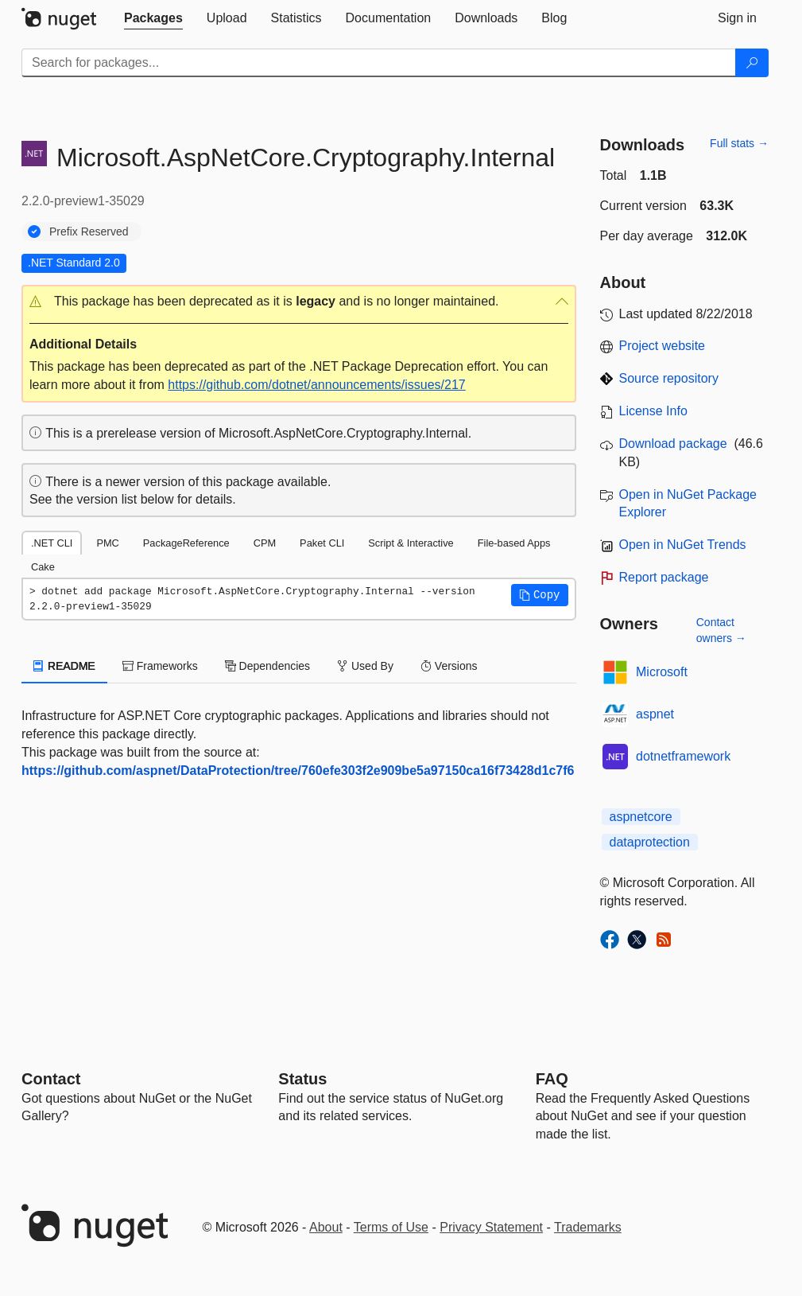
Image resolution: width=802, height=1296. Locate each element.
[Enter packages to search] (378, 63)
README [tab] (64, 666)
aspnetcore (641, 816)
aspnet (655, 714)
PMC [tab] (107, 543)
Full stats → (739, 143)
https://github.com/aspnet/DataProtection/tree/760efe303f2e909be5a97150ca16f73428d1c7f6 (297, 770)
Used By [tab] (365, 666)
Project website (662, 345)
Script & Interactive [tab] (410, 543)
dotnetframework (683, 756)
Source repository (669, 378)
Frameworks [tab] (160, 666)
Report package (664, 577)
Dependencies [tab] (267, 666)
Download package (673, 443)
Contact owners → (721, 630)
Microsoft (662, 672)
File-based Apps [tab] (514, 543)
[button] (298, 302)
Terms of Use (391, 1227)
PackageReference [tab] (186, 543)
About (326, 1227)
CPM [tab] (265, 543)
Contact (50, 1079)
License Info (653, 411)
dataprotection (650, 842)
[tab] (153, 18)
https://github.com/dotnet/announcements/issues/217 (316, 384)
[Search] (752, 63)
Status (302, 1079)
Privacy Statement (491, 1227)
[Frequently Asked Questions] (552, 1079)
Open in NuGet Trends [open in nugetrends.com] (682, 544)
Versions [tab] (449, 666)
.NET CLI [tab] (51, 543)
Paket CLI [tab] (322, 543)
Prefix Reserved (89, 231)
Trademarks (588, 1227)
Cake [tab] (43, 567)
